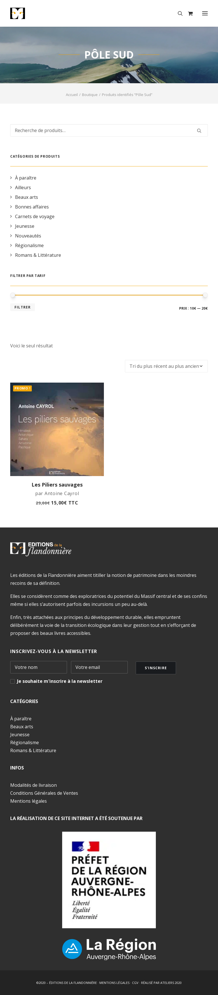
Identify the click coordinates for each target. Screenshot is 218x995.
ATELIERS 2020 (171, 983)
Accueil (72, 94)
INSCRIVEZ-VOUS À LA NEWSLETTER (53, 651)
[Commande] (166, 366)
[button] (205, 13)
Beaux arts (21, 726)
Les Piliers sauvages (57, 484)
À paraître (21, 719)
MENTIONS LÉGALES (114, 983)
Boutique (90, 94)
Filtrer (22, 307)
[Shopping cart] (188, 13)
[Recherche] (178, 13)
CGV (135, 983)
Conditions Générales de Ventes (44, 793)
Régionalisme (24, 742)
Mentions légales (28, 801)
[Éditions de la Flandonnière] (35, 13)
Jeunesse (20, 734)
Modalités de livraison (33, 785)
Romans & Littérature (33, 750)
